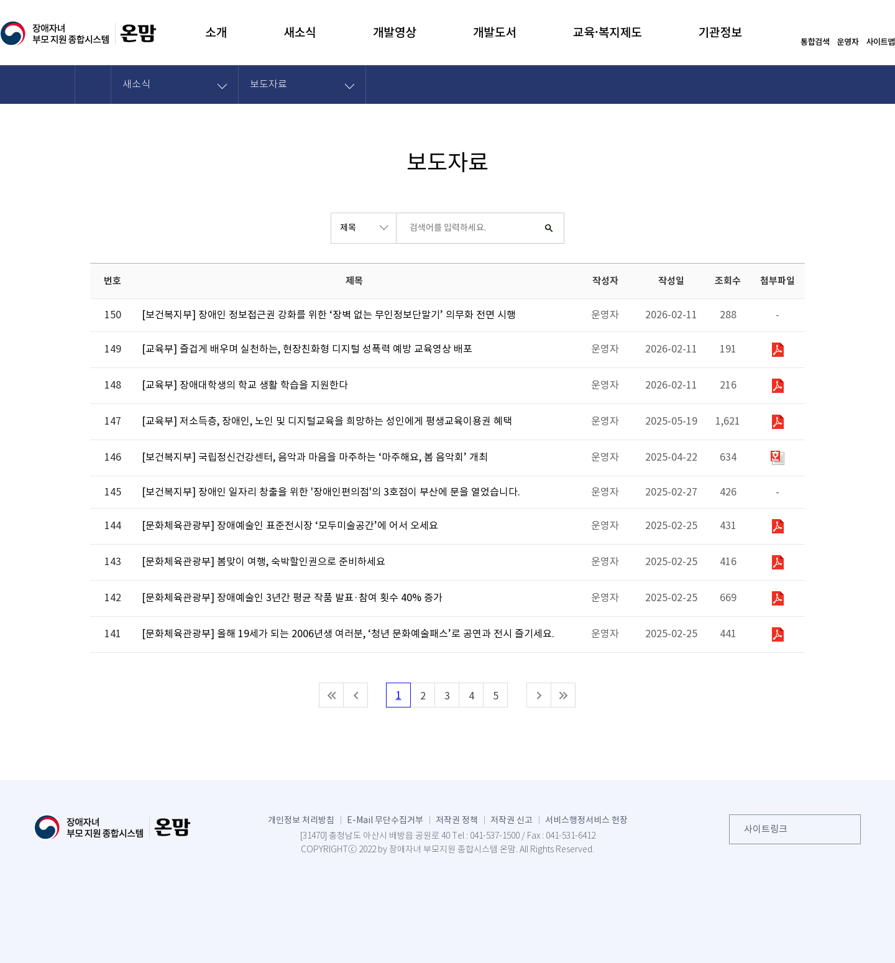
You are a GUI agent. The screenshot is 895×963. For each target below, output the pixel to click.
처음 (331, 695)
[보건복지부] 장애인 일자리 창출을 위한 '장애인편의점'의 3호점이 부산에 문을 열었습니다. (331, 492)
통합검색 (815, 40)
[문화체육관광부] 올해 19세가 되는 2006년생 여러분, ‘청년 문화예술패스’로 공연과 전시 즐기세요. (348, 634)
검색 (549, 228)
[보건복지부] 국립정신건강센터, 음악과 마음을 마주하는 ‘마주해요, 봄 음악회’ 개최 (315, 457)
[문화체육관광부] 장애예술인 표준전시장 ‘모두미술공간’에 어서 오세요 (290, 526)
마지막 (563, 695)
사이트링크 (765, 829)
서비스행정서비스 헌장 (586, 820)
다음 (538, 695)
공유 (771, 84)
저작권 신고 (511, 820)
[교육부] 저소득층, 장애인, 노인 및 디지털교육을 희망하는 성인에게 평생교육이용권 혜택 (327, 421)
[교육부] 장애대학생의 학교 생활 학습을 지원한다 (245, 385)
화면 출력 (804, 84)
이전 (355, 695)
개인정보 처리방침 (301, 820)
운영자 (848, 40)
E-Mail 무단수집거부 (385, 820)
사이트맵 (880, 40)
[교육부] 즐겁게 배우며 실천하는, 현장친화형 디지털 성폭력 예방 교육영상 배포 (307, 349)
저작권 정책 (457, 820)
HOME (93, 84)
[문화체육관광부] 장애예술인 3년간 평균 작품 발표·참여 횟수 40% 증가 (292, 598)
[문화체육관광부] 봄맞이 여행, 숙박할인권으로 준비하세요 (263, 562)
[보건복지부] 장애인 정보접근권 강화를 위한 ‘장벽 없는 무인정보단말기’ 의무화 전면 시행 (329, 315)
